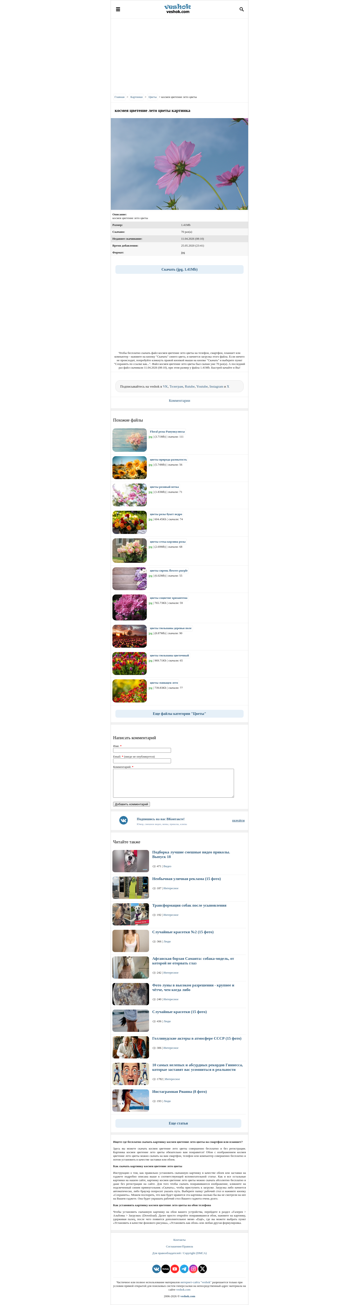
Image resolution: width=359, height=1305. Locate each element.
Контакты (179, 1239)
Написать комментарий (134, 737)
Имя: (117, 746)
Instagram (216, 386)
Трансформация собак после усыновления (189, 905)
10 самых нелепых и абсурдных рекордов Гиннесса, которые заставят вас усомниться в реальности (197, 1067)
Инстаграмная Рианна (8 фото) (179, 1091)
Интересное (171, 888)
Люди (167, 941)
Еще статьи (178, 1123)
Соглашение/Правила (179, 1246)
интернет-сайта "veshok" (196, 1282)
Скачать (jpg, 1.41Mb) (179, 269)
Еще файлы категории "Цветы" (179, 714)
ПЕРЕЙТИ (238, 820)
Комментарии (179, 401)
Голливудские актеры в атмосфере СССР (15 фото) (196, 1038)
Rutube (190, 386)
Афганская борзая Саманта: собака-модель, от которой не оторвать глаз (193, 960)
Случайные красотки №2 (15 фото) (183, 932)
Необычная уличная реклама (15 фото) (186, 879)
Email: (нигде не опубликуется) (134, 756)
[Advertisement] (179, 55)
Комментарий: (123, 767)
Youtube (202, 386)
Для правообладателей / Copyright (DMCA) (179, 1253)
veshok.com (183, 1289)
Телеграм (176, 386)
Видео (167, 866)
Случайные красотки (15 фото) (179, 1012)
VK (165, 386)
